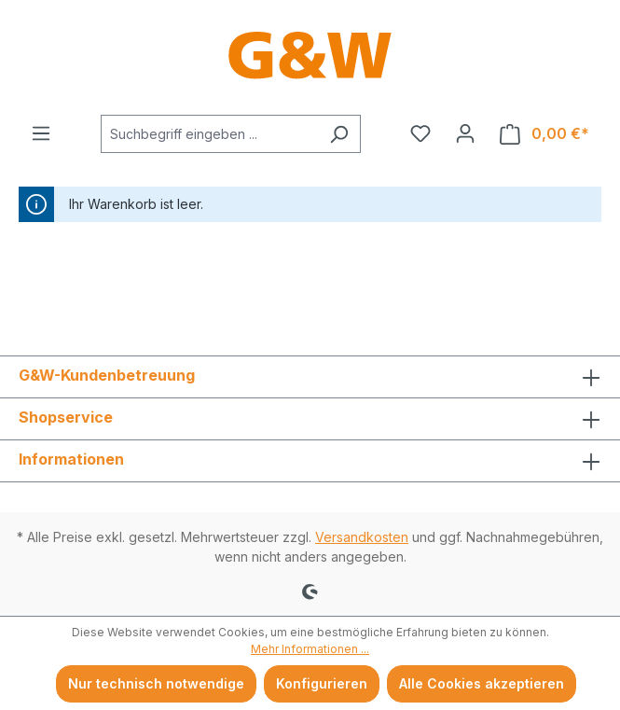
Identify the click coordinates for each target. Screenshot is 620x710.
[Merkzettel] (420, 133)
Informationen (71, 459)
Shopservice (66, 417)
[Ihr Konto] (465, 133)
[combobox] (209, 134)
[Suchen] (339, 134)
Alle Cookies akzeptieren (481, 683)
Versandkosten (361, 537)
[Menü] (41, 133)
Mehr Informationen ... (310, 649)
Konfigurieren (321, 683)
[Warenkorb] (544, 134)
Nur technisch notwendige (156, 683)
